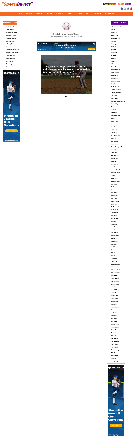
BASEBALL (29, 14)
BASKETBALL (60, 14)
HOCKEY (79, 14)
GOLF (87, 14)
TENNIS (70, 14)
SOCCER (49, 14)
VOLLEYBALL (97, 14)
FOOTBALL (39, 14)
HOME (20, 14)
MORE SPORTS (110, 14)
